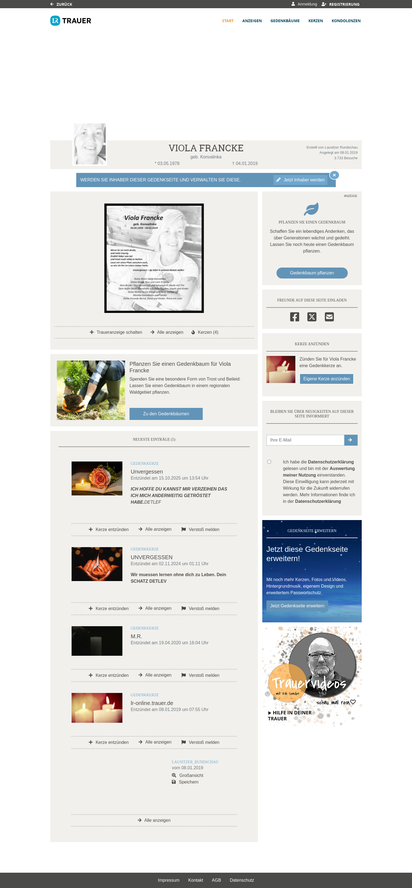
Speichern (185, 782)
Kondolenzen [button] (346, 20)
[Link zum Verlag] (70, 20)
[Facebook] (294, 316)
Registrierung (341, 4)
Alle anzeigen (167, 332)
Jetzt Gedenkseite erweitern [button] (297, 605)
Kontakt (195, 880)
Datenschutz (242, 880)
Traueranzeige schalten (116, 332)
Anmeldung (304, 4)
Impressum (168, 880)
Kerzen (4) (205, 332)
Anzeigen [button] (252, 20)
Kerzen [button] (315, 20)
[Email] (329, 316)
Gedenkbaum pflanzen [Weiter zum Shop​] (312, 273)
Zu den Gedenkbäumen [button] (166, 413)
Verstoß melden (200, 529)
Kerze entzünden (109, 529)
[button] (351, 440)
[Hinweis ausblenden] (334, 175)
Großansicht (187, 775)
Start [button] (228, 20)
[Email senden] (305, 440)
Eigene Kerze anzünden (326, 378)
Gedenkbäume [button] (285, 20)
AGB (216, 880)
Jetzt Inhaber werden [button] (300, 180)
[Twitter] (311, 316)
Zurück (61, 4)
